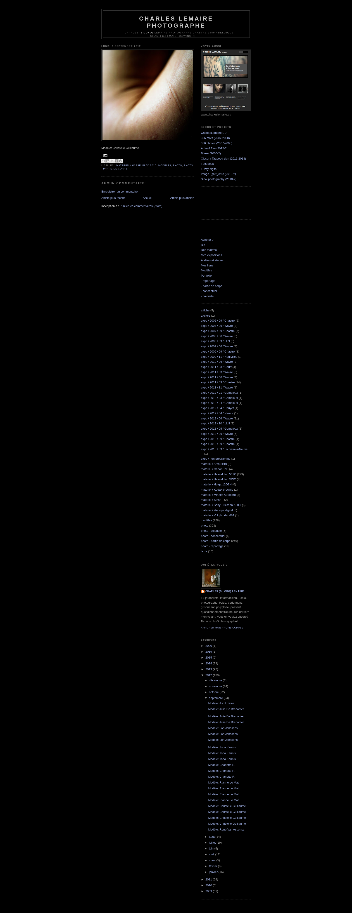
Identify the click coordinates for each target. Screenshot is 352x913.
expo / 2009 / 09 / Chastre (218, 351)
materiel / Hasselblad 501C (136, 165)
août (212, 836)
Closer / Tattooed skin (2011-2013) (223, 158)
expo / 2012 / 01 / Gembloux (219, 392)
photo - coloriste (211, 530)
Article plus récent (113, 198)
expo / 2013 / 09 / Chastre (218, 439)
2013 (209, 669)
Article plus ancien (182, 198)
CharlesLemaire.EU (213, 132)
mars (212, 860)
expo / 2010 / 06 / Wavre (217, 361)
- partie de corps (211, 286)
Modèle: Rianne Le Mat (223, 782)
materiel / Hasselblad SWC (218, 479)
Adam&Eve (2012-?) (214, 148)
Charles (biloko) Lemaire (224, 591)
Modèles (206, 270)
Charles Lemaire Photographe (176, 22)
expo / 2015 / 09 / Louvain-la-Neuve (224, 449)
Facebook (207, 163)
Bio (203, 245)
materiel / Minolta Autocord (218, 495)
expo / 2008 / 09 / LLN (215, 341)
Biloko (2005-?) (211, 153)
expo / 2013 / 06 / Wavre (217, 433)
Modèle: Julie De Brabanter (226, 709)
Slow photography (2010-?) (218, 179)
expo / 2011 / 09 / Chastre (218, 382)
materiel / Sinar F (212, 499)
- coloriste (207, 296)
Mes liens (207, 265)
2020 (209, 645)
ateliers (205, 315)
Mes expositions (211, 255)
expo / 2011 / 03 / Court (216, 367)
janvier (214, 872)
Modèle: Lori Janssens (223, 728)
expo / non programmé (216, 458)
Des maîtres (209, 250)
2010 (209, 885)
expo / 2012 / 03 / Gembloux (219, 398)
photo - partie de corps (215, 541)
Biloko (146, 32)
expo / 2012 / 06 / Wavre (217, 418)
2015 (209, 657)
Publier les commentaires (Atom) (141, 206)
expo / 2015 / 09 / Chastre (218, 444)
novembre (216, 686)
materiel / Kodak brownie (217, 489)
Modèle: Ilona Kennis (221, 747)
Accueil (147, 198)
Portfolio (206, 275)
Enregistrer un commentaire (119, 191)
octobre (214, 692)
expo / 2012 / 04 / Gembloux (219, 403)
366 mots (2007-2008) (215, 138)
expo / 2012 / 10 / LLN (215, 423)
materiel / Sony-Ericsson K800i (221, 505)
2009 (209, 891)
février (213, 866)
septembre (216, 698)
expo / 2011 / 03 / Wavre (217, 372)
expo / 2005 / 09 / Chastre (218, 320)
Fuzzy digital (209, 169)
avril (212, 854)
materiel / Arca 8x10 (214, 464)
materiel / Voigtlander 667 (217, 515)
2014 (209, 663)
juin (211, 848)
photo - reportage (212, 546)
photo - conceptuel (213, 536)
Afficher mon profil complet (223, 627)
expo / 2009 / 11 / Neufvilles (219, 356)
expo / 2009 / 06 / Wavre (217, 346)
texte (204, 551)
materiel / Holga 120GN (216, 484)
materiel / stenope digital (217, 510)
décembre (216, 680)
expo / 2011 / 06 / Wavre (217, 377)
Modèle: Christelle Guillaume (227, 806)
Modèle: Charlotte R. (221, 765)
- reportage (208, 280)
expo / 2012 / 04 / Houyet (217, 408)
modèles (164, 165)
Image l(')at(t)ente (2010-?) (218, 174)
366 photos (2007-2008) (216, 143)
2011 (209, 879)
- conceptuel (209, 291)
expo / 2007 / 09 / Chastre (218, 331)
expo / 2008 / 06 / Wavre (217, 336)
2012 (209, 675)
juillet (212, 842)
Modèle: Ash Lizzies (221, 703)
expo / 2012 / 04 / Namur (217, 413)
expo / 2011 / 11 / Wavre (217, 387)
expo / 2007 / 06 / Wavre (217, 325)
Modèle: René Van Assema (226, 829)
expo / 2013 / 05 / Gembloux (219, 428)
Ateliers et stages (212, 260)
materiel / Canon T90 (214, 469)
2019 (209, 651)
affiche (205, 310)
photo (177, 165)
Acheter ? (207, 239)
